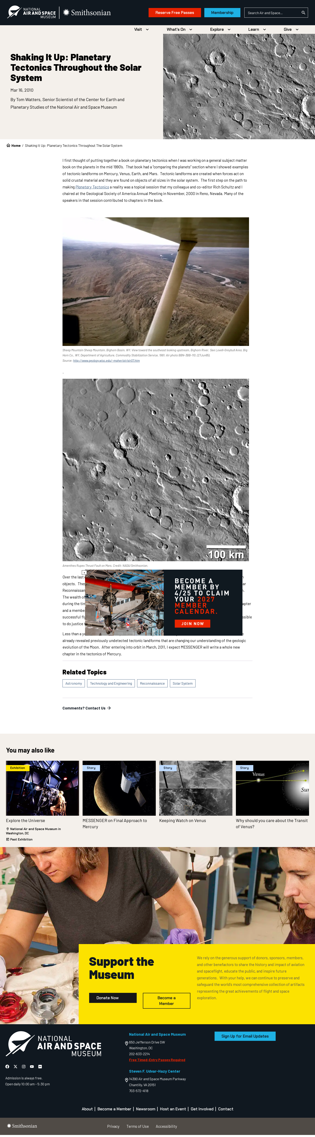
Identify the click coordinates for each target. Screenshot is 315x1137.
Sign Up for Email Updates (245, 1038)
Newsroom (145, 1111)
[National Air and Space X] (16, 1068)
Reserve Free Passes (168, 13)
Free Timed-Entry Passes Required (157, 1062)
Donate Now (108, 999)
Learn (253, 31)
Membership (215, 13)
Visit (138, 31)
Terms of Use (137, 1128)
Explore (217, 31)
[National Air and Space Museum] (38, 13)
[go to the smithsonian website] (94, 13)
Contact (225, 1111)
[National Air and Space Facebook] (7, 1068)
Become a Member (167, 1002)
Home (16, 147)
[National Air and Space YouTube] (32, 1068)
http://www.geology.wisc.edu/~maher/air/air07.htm (106, 362)
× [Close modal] (84, 572)
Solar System (183, 685)
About (87, 1111)
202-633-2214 (139, 1056)
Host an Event (173, 1111)
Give (288, 31)
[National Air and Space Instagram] (24, 1068)
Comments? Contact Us (87, 710)
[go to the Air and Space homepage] (53, 1046)
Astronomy (73, 685)
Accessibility (166, 1128)
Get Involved (202, 1111)
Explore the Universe (25, 822)
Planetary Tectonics (92, 188)
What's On (176, 31)
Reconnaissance (152, 685)
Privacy (113, 1128)
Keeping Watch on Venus (182, 822)
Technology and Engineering (111, 685)
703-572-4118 (138, 1092)
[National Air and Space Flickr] (40, 1068)
